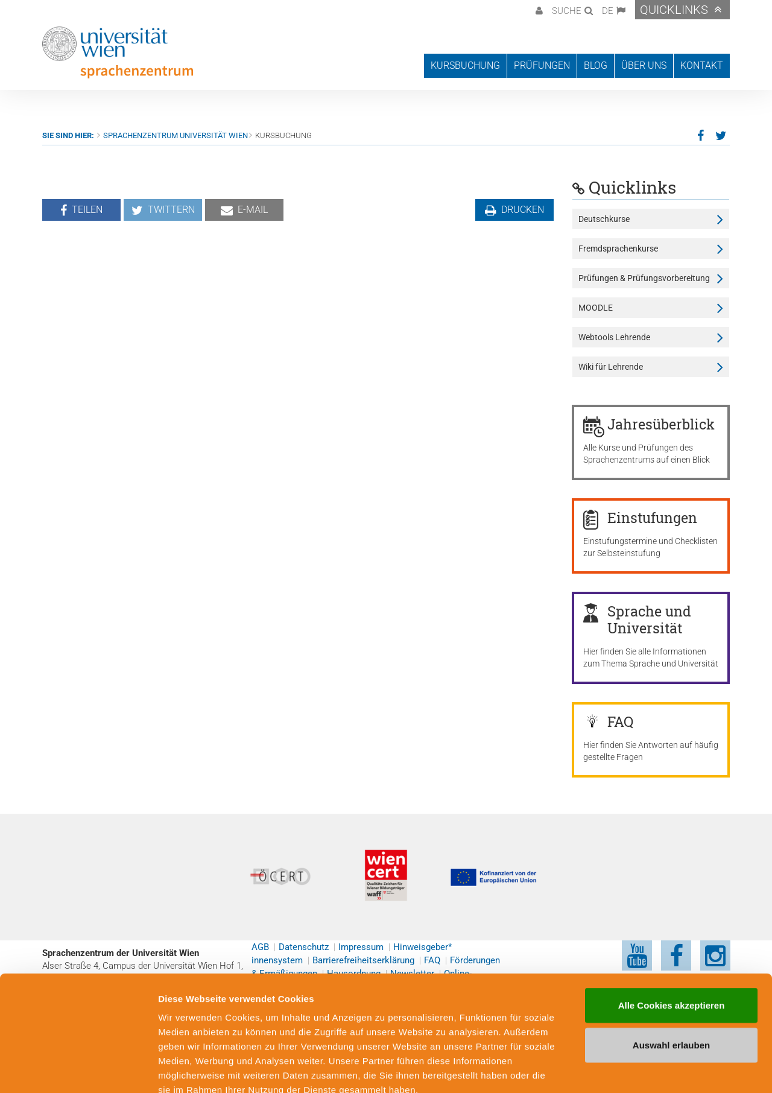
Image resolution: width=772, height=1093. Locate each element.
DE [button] (607, 10)
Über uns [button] (643, 65)
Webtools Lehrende (614, 337)
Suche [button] (566, 10)
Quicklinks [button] (674, 9)
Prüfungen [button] (542, 65)
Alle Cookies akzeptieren (671, 936)
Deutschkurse (604, 219)
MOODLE (595, 307)
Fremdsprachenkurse (618, 248)
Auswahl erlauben (671, 976)
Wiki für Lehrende (610, 367)
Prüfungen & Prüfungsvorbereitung (644, 278)
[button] (538, 9)
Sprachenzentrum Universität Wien (175, 135)
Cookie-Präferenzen (654, 1069)
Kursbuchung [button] (465, 65)
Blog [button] (595, 65)
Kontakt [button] (701, 65)
